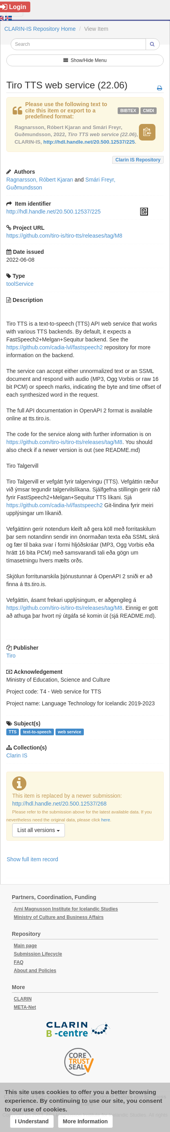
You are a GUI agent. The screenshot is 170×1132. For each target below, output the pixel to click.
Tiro (11, 655)
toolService (19, 284)
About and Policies (35, 970)
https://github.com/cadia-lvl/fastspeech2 (54, 347)
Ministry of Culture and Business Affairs (58, 917)
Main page (25, 945)
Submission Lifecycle (38, 954)
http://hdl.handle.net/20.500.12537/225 (89, 142)
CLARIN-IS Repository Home (40, 29)
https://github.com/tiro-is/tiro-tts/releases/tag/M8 (64, 235)
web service (69, 731)
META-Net (25, 1007)
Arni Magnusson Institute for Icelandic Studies (66, 909)
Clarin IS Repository (138, 160)
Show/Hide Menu (85, 60)
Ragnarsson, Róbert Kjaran (39, 179)
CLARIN (22, 999)
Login (13, 7)
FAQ (19, 962)
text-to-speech (37, 731)
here (105, 819)
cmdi (148, 110)
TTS (13, 731)
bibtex (128, 110)
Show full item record (32, 859)
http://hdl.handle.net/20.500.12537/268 (59, 803)
